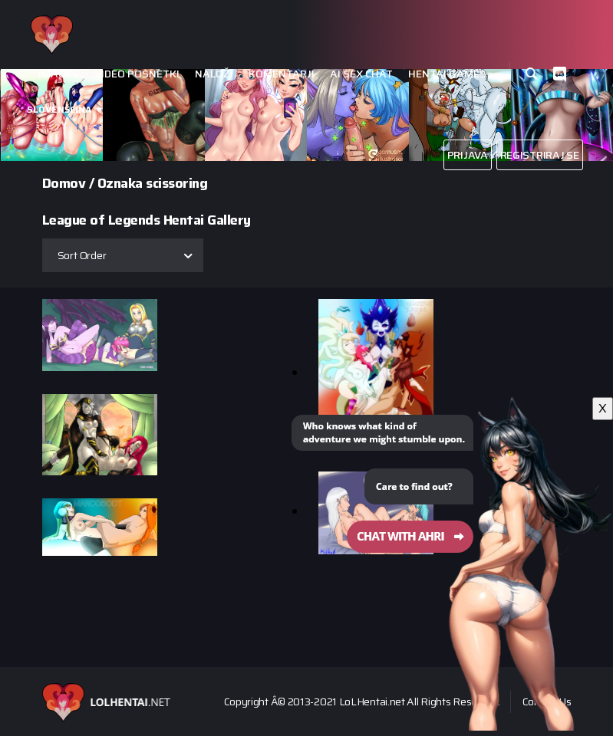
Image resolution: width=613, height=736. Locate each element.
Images (58, 74)
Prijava (467, 154)
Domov (64, 183)
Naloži (214, 74)
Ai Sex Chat (361, 74)
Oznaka (120, 183)
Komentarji (282, 74)
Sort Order (82, 255)
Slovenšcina (59, 109)
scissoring (176, 183)
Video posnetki (137, 74)
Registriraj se (539, 154)
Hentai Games (447, 74)
